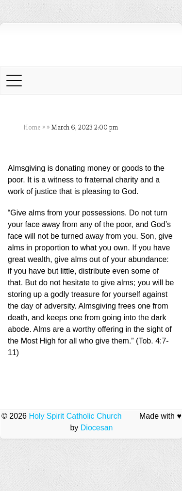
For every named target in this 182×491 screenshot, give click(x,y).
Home (32, 127)
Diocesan (97, 428)
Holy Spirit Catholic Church (75, 416)
